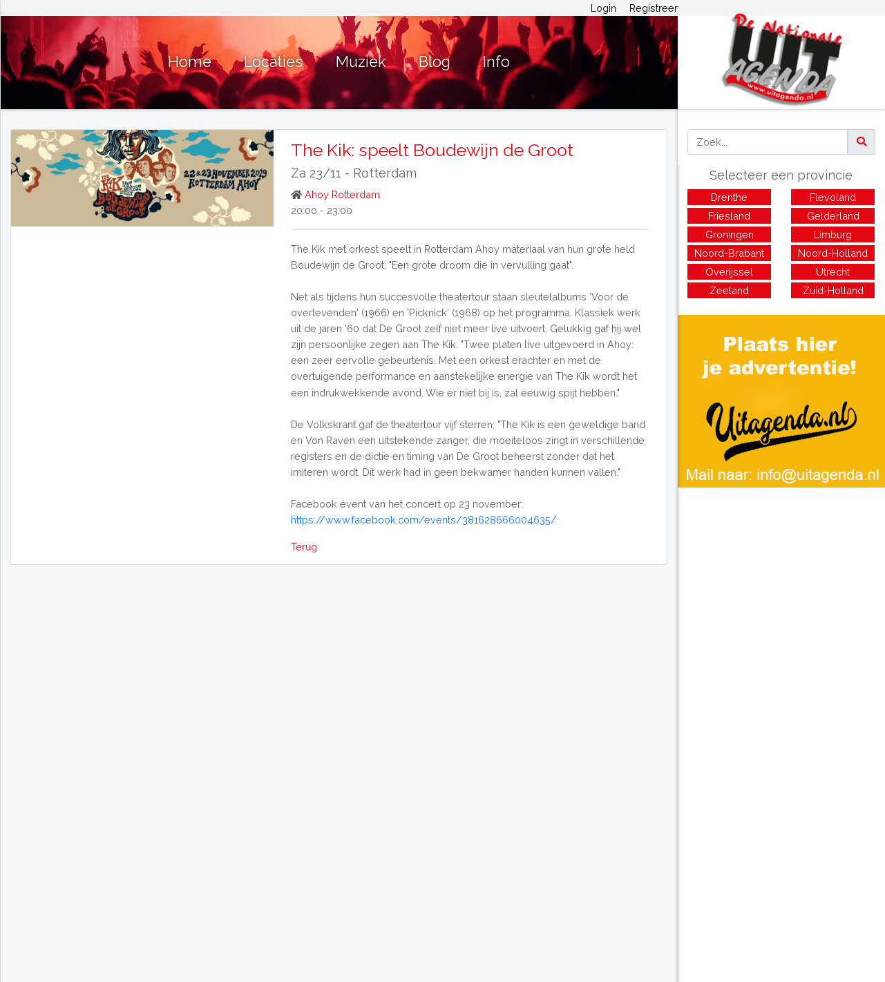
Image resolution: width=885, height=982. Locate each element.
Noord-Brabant (729, 253)
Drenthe (729, 197)
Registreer (653, 8)
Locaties (273, 61)
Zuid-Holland (833, 290)
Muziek (361, 61)
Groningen (729, 234)
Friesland (729, 216)
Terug (304, 546)
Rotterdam (385, 173)
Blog (434, 61)
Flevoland (833, 197)
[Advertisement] (781, 584)
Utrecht (833, 272)
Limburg (833, 234)
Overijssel (729, 272)
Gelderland (833, 216)
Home (189, 61)
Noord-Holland (833, 253)
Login (603, 8)
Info (496, 61)
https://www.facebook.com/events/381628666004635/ (424, 520)
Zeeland (729, 290)
